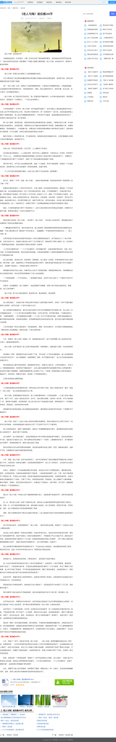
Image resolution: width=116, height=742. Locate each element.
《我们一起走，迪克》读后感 (47, 717)
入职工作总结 (91, 46)
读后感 (23, 8)
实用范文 (30, 2)
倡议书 (105, 97)
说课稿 (89, 93)
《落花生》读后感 (12, 735)
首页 (8, 8)
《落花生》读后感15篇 (65, 735)
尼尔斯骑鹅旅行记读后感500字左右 (13, 717)
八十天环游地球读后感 (45, 730)
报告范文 (49, 2)
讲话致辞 (40, 2)
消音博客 (55, 739)
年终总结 (106, 93)
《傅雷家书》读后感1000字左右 (48, 714)
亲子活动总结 (107, 33)
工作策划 (90, 97)
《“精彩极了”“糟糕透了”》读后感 (13, 714)
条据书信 (58, 2)
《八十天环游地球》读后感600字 (12, 730)
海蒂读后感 (41, 726)
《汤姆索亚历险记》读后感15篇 (12, 723)
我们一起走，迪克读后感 (10, 720)
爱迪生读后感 (42, 720)
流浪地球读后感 (43, 723)
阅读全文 (42, 18)
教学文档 (68, 2)
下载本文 (49, 18)
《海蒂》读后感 (6, 726)
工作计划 (106, 101)
